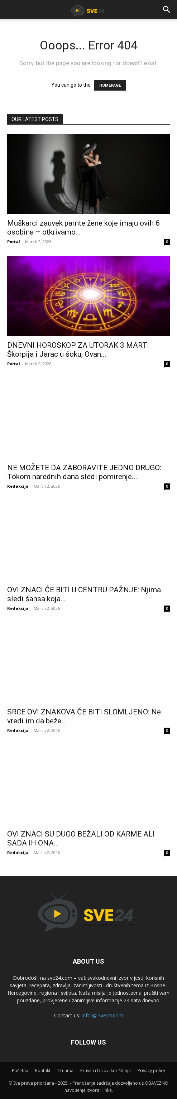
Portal (13, 241)
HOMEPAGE (110, 85)
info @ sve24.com (102, 1015)
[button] (167, 9)
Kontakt (43, 1070)
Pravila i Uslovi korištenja (105, 1070)
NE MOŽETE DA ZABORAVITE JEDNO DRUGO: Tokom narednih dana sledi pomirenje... (84, 472)
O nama (65, 1070)
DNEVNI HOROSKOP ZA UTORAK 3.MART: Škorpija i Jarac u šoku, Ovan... (78, 349)
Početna (20, 1070)
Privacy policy (151, 1070)
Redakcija (18, 486)
